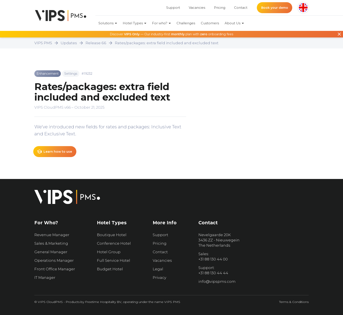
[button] (303, 7)
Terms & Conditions (294, 302)
